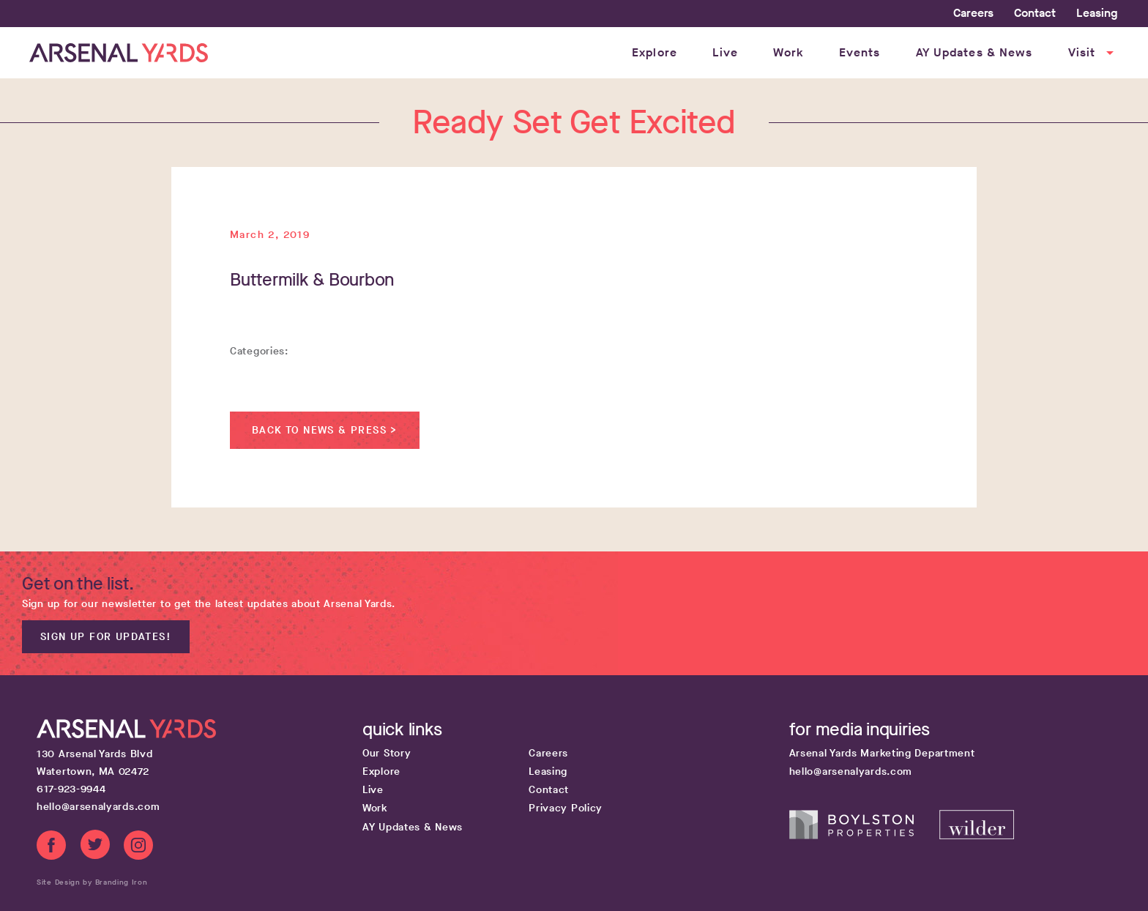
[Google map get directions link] (198, 763)
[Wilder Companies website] (976, 836)
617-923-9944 (71, 789)
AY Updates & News (974, 52)
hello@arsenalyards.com (98, 807)
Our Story (386, 753)
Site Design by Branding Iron (92, 882)
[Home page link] (118, 52)
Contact (1035, 13)
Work (788, 52)
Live (725, 52)
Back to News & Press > (325, 430)
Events (860, 52)
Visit (1093, 52)
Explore (654, 52)
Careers (973, 13)
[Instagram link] (138, 848)
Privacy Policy (566, 808)
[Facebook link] (51, 848)
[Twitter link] (95, 847)
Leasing (1096, 13)
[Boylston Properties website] (864, 836)
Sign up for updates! (105, 637)
